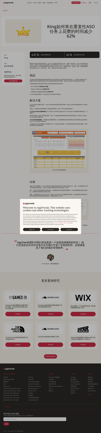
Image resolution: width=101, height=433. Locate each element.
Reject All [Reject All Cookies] (31, 229)
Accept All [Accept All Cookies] (69, 229)
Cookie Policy (57, 223)
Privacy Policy (65, 223)
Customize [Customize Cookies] (50, 229)
